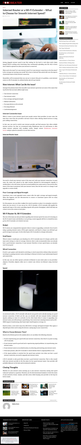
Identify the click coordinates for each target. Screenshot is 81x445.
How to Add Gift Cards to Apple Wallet (13, 428)
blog (4, 7)
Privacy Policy (27, 430)
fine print (12, 439)
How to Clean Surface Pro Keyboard (67, 76)
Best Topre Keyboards (64, 48)
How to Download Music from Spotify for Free (13, 432)
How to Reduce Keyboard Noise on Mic (68, 67)
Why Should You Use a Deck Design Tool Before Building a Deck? (34, 393)
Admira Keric (7, 16)
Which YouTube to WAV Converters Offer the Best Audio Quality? (15, 386)
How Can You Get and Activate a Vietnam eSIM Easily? (52, 386)
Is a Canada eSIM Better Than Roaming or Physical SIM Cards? (53, 393)
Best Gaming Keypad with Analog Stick (68, 43)
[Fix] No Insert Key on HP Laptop (67, 41)
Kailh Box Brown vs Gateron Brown (67, 73)
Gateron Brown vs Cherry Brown (67, 60)
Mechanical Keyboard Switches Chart (68, 46)
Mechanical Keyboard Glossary (31, 427)
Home (62, 2)
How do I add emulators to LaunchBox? (14, 424)
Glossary (73, 2)
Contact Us (26, 425)
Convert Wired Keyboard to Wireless (68, 50)
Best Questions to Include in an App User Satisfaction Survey (34, 386)
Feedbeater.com (64, 423)
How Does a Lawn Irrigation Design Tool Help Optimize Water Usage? (15, 393)
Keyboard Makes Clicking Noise (66, 62)
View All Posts (53, 400)
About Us (67, 2)
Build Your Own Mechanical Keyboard (68, 65)
